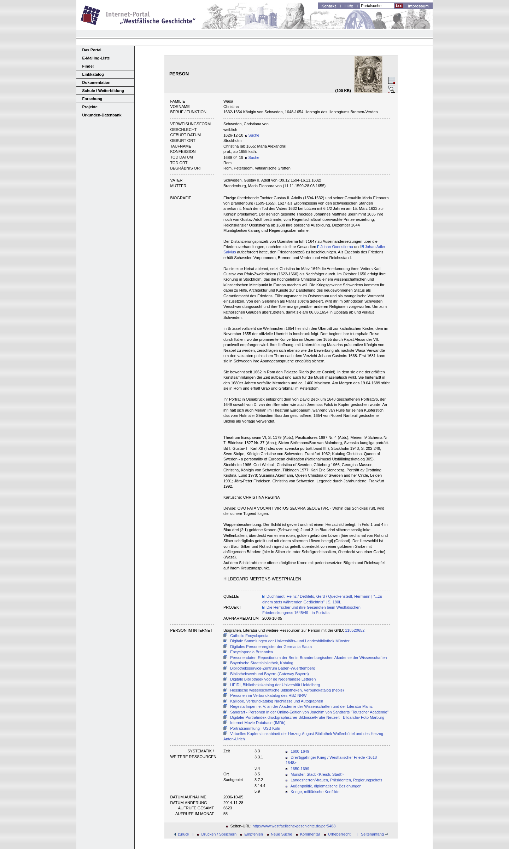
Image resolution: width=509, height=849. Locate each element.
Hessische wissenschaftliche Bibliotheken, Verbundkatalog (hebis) (287, 690)
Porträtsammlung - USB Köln (255, 728)
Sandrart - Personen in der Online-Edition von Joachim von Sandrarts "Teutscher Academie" (309, 712)
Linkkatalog (93, 74)
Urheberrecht (339, 834)
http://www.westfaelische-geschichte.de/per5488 (294, 826)
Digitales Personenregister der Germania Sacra (271, 646)
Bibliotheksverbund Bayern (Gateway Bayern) (269, 674)
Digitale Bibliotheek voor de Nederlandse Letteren (273, 679)
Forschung (92, 99)
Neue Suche (281, 834)
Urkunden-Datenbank (102, 115)
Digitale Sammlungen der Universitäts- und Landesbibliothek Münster (290, 641)
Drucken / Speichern (219, 834)
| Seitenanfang (371, 834)
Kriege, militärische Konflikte (315, 792)
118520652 (354, 630)
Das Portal (91, 50)
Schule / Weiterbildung (103, 90)
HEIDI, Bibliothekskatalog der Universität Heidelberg (275, 685)
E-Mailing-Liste (96, 58)
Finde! (88, 66)
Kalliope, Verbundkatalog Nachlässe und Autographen (276, 701)
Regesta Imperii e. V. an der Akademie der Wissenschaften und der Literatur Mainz (301, 706)
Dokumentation (96, 82)
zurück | (185, 834)
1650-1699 (300, 769)
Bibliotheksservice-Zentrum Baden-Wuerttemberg (272, 668)
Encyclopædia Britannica (251, 652)
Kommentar (310, 834)
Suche (252, 135)
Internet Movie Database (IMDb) (258, 723)
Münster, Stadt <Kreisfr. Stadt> (317, 774)
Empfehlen (253, 834)
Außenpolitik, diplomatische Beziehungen (326, 786)
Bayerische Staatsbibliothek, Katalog (261, 663)
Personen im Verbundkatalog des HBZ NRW (268, 695)
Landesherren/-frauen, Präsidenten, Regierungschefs (336, 780)
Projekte (90, 107)
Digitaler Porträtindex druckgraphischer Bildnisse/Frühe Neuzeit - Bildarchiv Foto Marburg (307, 717)
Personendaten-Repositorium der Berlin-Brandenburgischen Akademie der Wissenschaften (308, 657)
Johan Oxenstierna (335, 247)
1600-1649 (300, 751)
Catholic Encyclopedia (249, 635)
